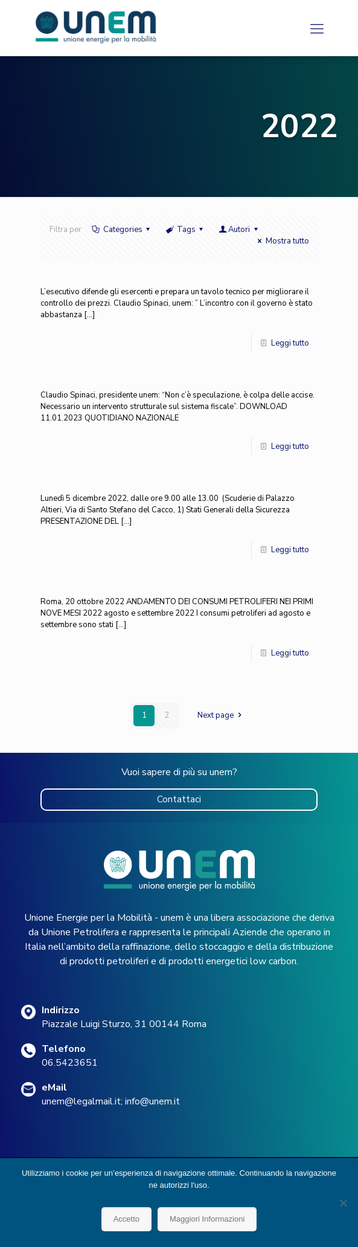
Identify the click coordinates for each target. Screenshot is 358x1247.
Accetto (126, 1218)
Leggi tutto (290, 343)
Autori (239, 229)
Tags (185, 229)
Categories (122, 229)
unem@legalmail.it (81, 1101)
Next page (221, 715)
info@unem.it (152, 1101)
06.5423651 (70, 1062)
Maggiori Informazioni (207, 1218)
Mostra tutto (281, 241)
